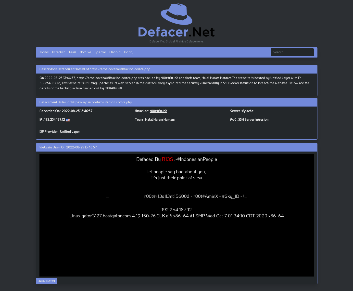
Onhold (115, 52)
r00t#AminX (158, 111)
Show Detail (46, 281)
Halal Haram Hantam (160, 119)
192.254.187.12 (55, 119)
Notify (128, 52)
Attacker (58, 52)
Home (44, 52)
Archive (85, 52)
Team (72, 52)
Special (100, 52)
